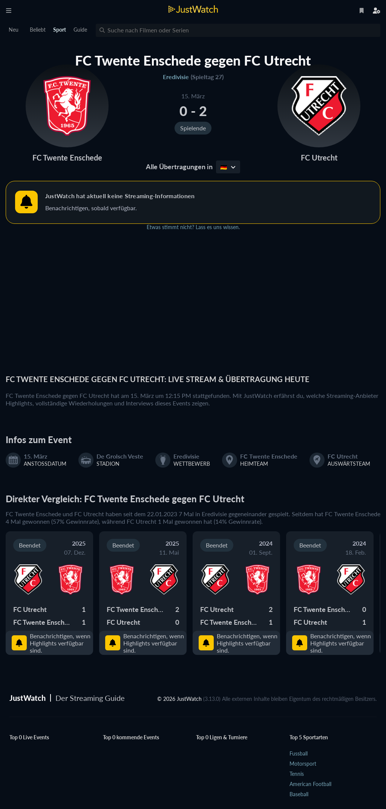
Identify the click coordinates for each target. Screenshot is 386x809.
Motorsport (303, 763)
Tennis (297, 774)
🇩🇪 (228, 167)
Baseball (299, 794)
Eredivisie (176, 76)
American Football (310, 784)
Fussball (299, 753)
